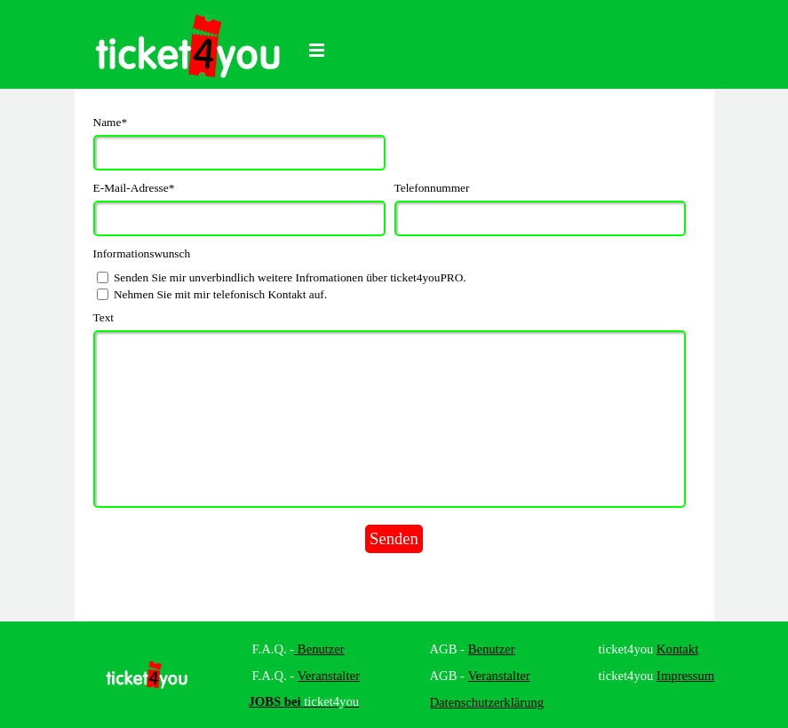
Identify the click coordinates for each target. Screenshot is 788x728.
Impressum (685, 676)
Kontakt (677, 649)
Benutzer (319, 649)
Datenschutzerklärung (487, 702)
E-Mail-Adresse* (134, 187)
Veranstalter (329, 676)
